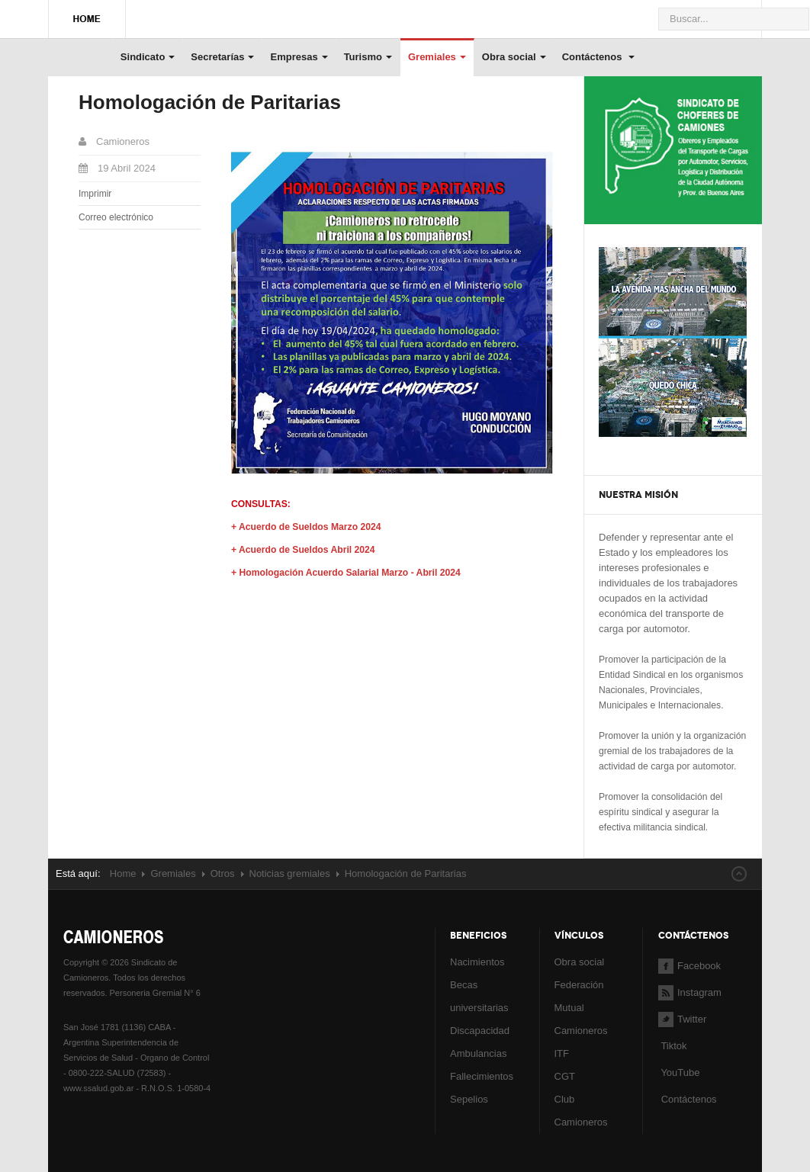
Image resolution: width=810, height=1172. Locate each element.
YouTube (678, 1072)
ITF (562, 1053)
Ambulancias (478, 1053)
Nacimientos (477, 962)
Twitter (682, 1019)
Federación (579, 985)
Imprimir (95, 193)
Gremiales (437, 57)
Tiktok (673, 1046)
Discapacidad (479, 1030)
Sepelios (469, 1099)
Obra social (514, 57)
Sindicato (148, 57)
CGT (564, 1076)
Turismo (368, 57)
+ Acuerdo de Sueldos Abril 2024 (303, 549)
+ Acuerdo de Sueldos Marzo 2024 (306, 527)
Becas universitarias (479, 996)
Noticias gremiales (289, 873)
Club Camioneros (581, 1110)
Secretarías (222, 57)
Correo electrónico (116, 217)
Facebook (689, 965)
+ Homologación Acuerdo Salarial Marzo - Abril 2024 (346, 572)
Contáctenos (598, 57)
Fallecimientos (481, 1076)
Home (123, 873)
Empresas (298, 57)
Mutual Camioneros (581, 1019)
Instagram (690, 992)
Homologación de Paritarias (210, 102)
